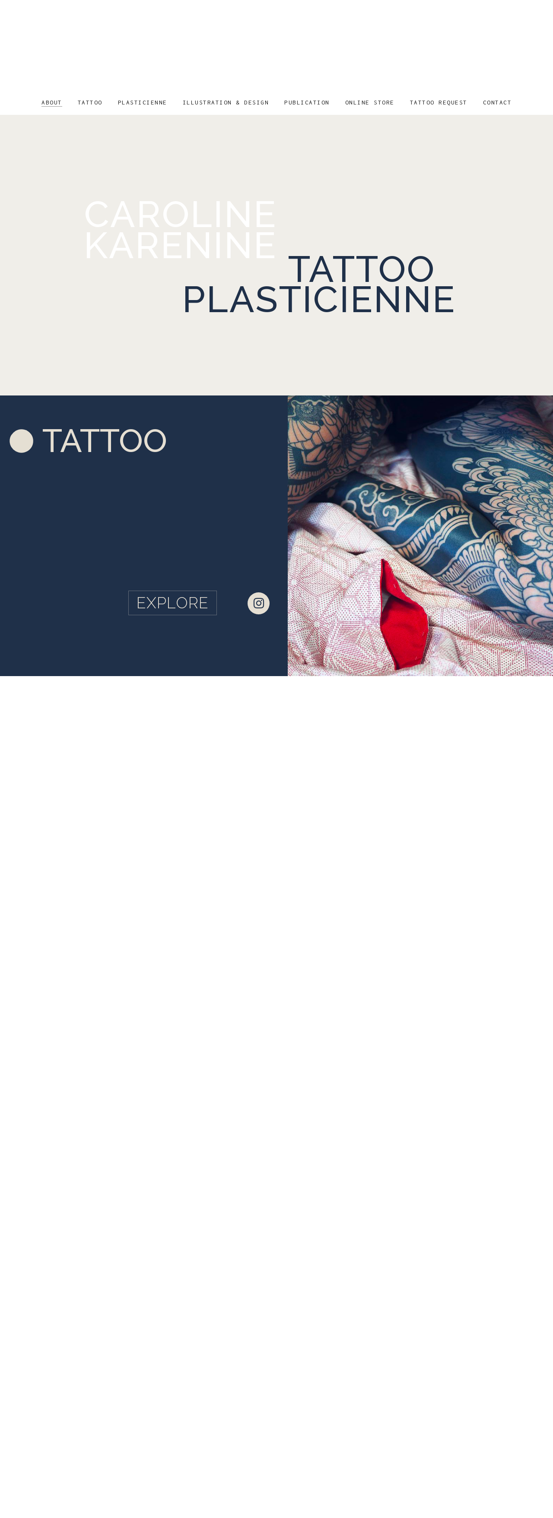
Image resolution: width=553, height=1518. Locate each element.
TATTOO (104, 441)
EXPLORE (173, 603)
